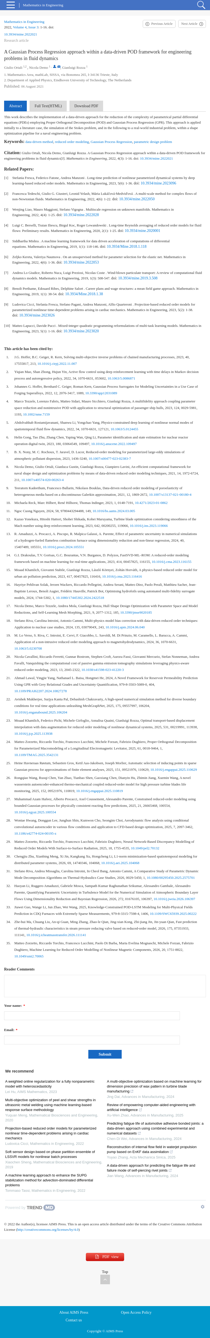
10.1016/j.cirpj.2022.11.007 (57, 364)
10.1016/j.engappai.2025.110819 (99, 791)
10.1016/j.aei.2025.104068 (120, 863)
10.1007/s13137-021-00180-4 (170, 494)
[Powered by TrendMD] (30, 1208)
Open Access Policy (136, 1312)
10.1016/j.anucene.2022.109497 (114, 444)
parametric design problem (153, 142)
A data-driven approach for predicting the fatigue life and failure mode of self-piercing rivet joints (151, 1167)
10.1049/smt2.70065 (28, 956)
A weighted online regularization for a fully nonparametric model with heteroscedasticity (50, 1083)
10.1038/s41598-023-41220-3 (102, 670)
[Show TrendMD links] (202, 1207)
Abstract (15, 106)
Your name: (14, 1006)
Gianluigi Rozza (73, 67)
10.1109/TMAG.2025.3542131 (36, 755)
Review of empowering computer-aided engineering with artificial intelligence (151, 1107)
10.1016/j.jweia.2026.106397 (174, 899)
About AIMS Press (73, 1312)
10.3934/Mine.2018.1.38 (84, 294)
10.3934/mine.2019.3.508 (138, 278)
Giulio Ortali (13, 67)
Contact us (74, 1320)
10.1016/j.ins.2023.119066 (149, 526)
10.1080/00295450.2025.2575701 (171, 878)
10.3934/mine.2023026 (37, 315)
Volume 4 (20, 27)
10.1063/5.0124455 (124, 429)
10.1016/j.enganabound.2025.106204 (40, 712)
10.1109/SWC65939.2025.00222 (173, 914)
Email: (11, 1030)
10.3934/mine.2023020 (81, 331)
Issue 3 (33, 27)
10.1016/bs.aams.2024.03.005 (113, 511)
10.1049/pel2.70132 (145, 848)
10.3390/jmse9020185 (136, 612)
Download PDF (86, 106)
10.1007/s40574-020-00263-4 (42, 480)
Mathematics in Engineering (24, 22)
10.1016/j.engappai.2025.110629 (173, 769)
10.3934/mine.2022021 (20, 34)
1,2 (25, 66)
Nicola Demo (38, 67)
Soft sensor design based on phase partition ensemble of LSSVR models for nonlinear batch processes (50, 1154)
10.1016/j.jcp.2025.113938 (33, 733)
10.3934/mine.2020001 (142, 231)
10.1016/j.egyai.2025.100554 (35, 812)
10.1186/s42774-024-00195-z (35, 833)
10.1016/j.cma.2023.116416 (122, 576)
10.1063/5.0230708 (28, 648)
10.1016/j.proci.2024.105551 (63, 547)
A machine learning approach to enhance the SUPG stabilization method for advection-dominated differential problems (49, 1180)
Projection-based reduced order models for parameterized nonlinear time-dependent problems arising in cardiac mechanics (50, 1133)
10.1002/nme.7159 (36, 414)
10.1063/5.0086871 (121, 378)
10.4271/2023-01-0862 (151, 503)
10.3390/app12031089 (101, 393)
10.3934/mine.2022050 (137, 199)
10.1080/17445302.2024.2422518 (80, 598)
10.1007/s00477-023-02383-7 (110, 458)
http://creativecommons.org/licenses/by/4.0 (47, 1230)
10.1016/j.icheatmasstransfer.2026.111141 (56, 935)
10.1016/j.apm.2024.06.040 (125, 627)
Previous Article (162, 24)
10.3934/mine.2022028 (81, 215)
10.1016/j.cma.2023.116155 (171, 562)
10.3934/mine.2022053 (81, 262)
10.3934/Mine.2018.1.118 (127, 246)
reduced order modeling (72, 142)
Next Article (189, 24)
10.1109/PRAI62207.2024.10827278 (40, 691)
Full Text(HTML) (48, 106)
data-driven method (39, 142)
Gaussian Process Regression (111, 142)
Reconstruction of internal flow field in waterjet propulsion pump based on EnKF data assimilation (152, 1149)
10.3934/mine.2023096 (158, 183)
